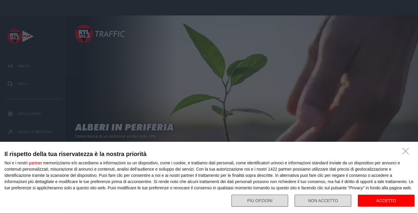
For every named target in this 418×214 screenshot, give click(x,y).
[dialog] (209, 178)
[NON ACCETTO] (407, 153)
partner (35, 163)
